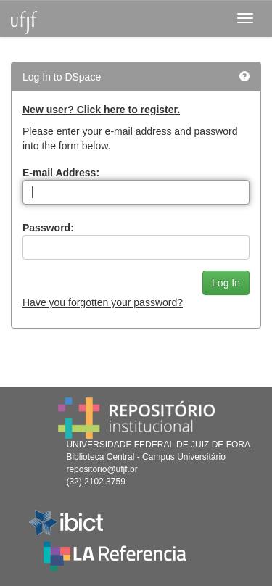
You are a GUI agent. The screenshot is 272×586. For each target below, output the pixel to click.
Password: (48, 228)
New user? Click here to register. (101, 109)
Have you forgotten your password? (102, 302)
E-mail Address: (60, 172)
